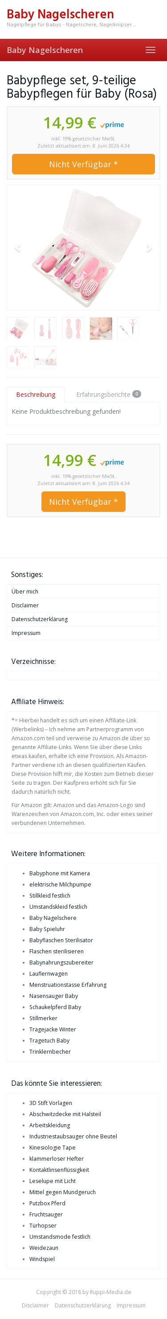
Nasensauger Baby (53, 996)
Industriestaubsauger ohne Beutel (73, 1136)
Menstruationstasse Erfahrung (67, 985)
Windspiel (42, 1259)
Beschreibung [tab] (35, 394)
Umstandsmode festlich (59, 1237)
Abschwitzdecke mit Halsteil (65, 1114)
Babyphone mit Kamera (59, 873)
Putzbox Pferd (47, 1203)
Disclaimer (25, 605)
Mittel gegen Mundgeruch (62, 1192)
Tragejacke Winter (52, 1029)
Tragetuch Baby (49, 1040)
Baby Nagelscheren (45, 50)
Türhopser (43, 1225)
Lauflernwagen (48, 973)
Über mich (25, 591)
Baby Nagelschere (53, 918)
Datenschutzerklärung (40, 619)
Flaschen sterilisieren (56, 951)
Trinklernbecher (50, 1051)
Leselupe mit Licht (52, 1181)
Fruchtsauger (46, 1214)
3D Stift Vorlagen (50, 1103)
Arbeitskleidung (49, 1125)
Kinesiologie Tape (52, 1147)
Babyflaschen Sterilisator (61, 940)
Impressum (26, 633)
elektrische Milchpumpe (60, 884)
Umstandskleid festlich (58, 907)
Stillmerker (43, 1018)
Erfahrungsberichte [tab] (108, 394)
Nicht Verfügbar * (83, 164)
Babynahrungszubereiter (61, 962)
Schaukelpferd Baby (55, 1007)
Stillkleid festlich (49, 895)
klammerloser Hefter (56, 1158)
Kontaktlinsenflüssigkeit (59, 1170)
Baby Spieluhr (47, 929)
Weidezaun (43, 1248)
